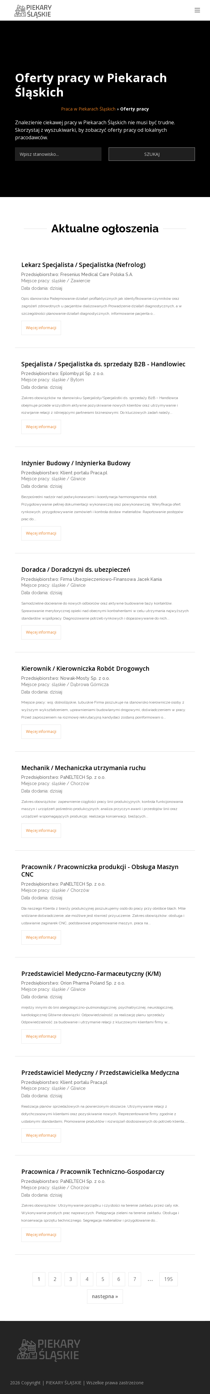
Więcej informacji (41, 327)
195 (168, 1279)
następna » (105, 1296)
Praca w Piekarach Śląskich (88, 109)
